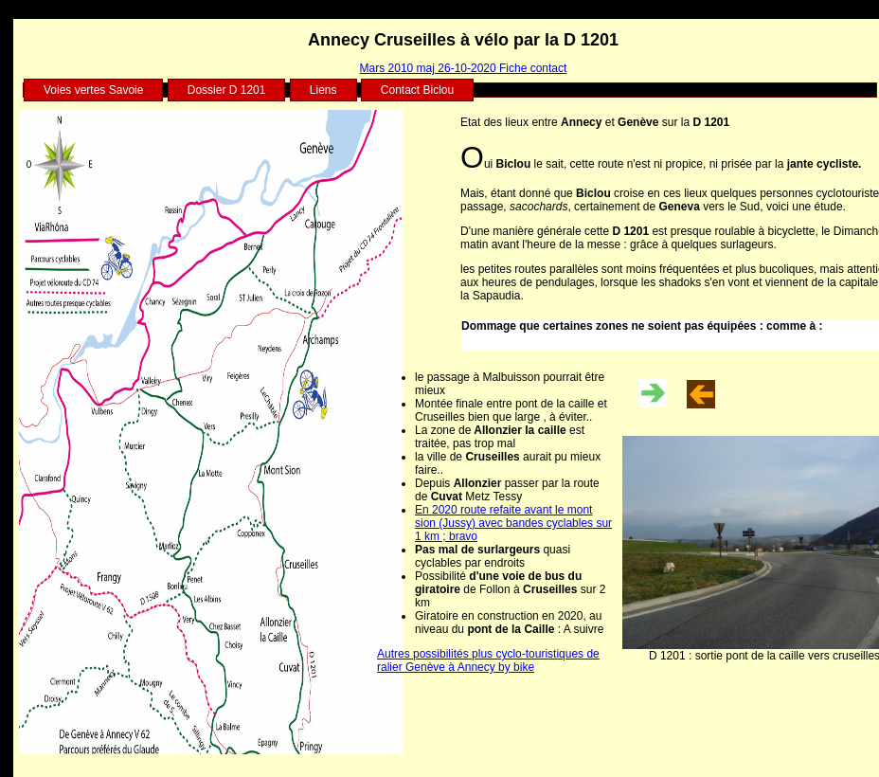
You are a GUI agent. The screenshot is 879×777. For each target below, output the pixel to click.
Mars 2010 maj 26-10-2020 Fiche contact (463, 68)
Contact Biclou (417, 90)
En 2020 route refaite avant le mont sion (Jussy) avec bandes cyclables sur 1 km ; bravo (513, 523)
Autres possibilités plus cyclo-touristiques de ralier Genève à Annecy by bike (488, 660)
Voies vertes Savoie (93, 90)
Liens (323, 90)
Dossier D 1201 (227, 90)
